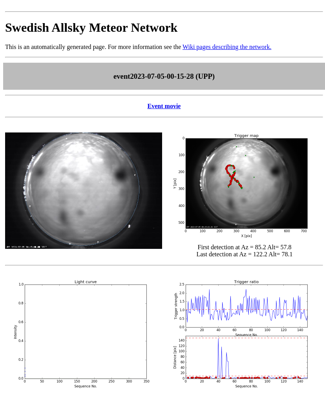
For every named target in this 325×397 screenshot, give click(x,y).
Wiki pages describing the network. (227, 47)
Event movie (164, 106)
